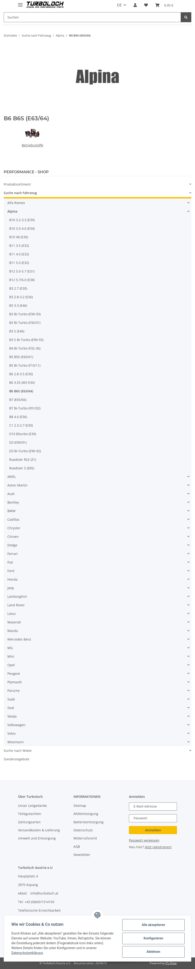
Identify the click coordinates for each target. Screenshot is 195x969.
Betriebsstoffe (32, 145)
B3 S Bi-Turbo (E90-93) (26, 339)
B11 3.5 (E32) (19, 245)
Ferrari (12, 553)
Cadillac (13, 519)
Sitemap (79, 805)
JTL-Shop (171, 963)
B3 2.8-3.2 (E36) (21, 297)
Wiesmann (15, 742)
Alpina (12, 211)
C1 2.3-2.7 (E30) (21, 425)
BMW (11, 511)
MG (10, 648)
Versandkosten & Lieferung (39, 830)
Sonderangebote (16, 759)
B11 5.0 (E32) (19, 262)
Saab (11, 699)
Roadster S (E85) (21, 468)
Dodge (12, 545)
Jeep (10, 588)
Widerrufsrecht (85, 838)
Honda (12, 579)
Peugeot (13, 673)
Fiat (10, 562)
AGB (76, 846)
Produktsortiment (17, 184)
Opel (11, 665)
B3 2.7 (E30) (18, 288)
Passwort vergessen (144, 840)
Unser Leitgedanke (32, 805)
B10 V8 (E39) (18, 237)
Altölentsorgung (85, 813)
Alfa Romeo (16, 203)
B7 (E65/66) (17, 399)
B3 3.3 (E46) (18, 305)
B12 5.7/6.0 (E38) (22, 280)
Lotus (11, 613)
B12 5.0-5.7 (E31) (22, 271)
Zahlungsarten (29, 822)
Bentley (13, 502)
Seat (10, 708)
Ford (10, 571)
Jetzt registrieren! (158, 847)
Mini (10, 656)
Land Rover (16, 605)
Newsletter (81, 854)
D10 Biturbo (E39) (22, 434)
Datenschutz (83, 830)
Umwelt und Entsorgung (37, 838)
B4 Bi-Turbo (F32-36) (24, 348)
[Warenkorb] (164, 5)
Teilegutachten (29, 813)
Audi (11, 494)
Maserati (14, 622)
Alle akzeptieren (153, 925)
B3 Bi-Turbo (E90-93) (25, 314)
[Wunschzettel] (146, 5)
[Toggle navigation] (20, 3)
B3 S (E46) (16, 331)
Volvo (11, 733)
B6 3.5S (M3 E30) (22, 382)
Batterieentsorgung (88, 822)
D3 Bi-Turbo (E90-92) (25, 451)
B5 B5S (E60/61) (21, 357)
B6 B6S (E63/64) (21, 391)
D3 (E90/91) (18, 442)
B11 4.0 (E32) (19, 254)
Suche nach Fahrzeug (20, 193)
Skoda (12, 716)
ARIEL (11, 476)
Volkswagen (16, 725)
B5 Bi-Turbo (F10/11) (24, 365)
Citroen (13, 536)
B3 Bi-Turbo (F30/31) (24, 322)
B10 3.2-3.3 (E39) (22, 220)
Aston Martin (17, 485)
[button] (135, 5)
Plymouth (14, 682)
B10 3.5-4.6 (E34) (22, 228)
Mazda (12, 630)
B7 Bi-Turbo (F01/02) (24, 408)
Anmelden (153, 830)
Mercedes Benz (19, 639)
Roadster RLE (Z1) (22, 459)
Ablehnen (153, 952)
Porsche (13, 690)
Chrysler (13, 528)
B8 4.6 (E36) (18, 417)
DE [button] (119, 5)
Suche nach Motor (18, 750)
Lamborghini (17, 596)
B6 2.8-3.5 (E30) (21, 374)
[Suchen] (92, 17)
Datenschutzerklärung (27, 953)
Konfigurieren (153, 938)
